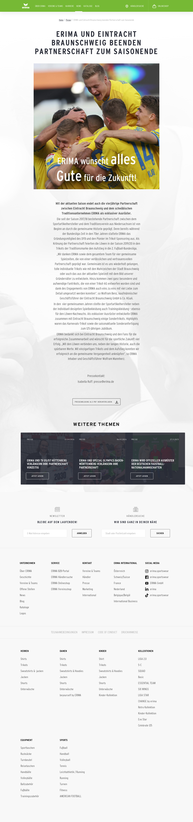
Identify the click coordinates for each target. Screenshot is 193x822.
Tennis (63, 765)
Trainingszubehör (30, 795)
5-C (140, 664)
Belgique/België (122, 595)
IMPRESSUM (88, 632)
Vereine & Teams (55, 6)
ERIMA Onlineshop (60, 583)
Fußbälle (25, 789)
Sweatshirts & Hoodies (71, 670)
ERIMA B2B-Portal (60, 570)
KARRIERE (69, 6)
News (78, 6)
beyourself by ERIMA (70, 694)
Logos (23, 613)
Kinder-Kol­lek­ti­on (147, 713)
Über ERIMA (40, 6)
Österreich (119, 570)
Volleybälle (26, 777)
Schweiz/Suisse (122, 577)
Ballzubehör (27, 783)
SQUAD (141, 670)
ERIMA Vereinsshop (61, 589)
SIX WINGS (143, 688)
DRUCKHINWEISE (129, 632)
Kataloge (88, 6)
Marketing (87, 589)
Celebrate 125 (145, 725)
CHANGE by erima (147, 701)
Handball (64, 753)
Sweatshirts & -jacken (32, 670)
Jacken (24, 676)
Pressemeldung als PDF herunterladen (96, 402)
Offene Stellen (27, 589)
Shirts (24, 658)
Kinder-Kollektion (108, 694)
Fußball (63, 747)
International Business (125, 601)
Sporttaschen (28, 747)
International (89, 595)
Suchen (160, 533)
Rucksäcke (26, 753)
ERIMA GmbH (154, 583)
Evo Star (142, 719)
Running (64, 777)
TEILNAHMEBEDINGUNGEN (64, 632)
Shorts (24, 682)
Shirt (101, 658)
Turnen (63, 783)
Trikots (24, 664)
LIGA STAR (143, 694)
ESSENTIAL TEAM (146, 682)
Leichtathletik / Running (72, 771)
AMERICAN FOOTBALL (70, 795)
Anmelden (82, 533)
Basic (141, 676)
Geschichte (25, 577)
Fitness (63, 789)
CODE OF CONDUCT (107, 632)
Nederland (119, 589)
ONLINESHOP (160, 6)
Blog (97, 6)
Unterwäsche (27, 688)
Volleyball (65, 759)
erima (150, 589)
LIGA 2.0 (142, 658)
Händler (86, 577)
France (117, 583)
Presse (86, 583)
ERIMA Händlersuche (62, 577)
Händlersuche (134, 6)
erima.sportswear (157, 570)
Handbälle (26, 771)
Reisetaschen (28, 765)
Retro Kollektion (146, 707)
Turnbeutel (26, 759)
